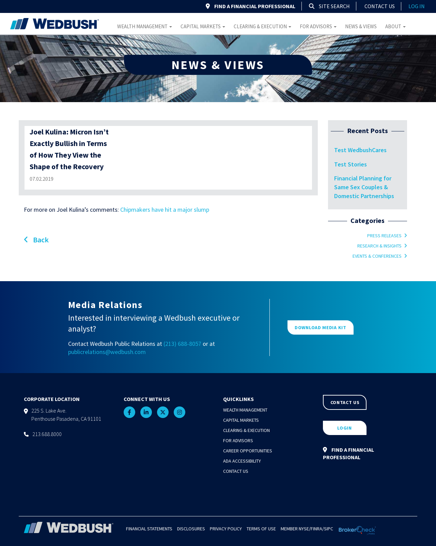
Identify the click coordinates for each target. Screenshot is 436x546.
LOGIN (344, 428)
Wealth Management (144, 26)
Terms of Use (261, 529)
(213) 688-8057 (182, 344)
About (395, 26)
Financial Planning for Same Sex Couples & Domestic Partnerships (364, 186)
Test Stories (350, 164)
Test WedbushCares (360, 150)
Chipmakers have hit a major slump (164, 209)
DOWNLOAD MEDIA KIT (320, 327)
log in (416, 6)
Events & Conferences (377, 256)
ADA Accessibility (242, 461)
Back (36, 239)
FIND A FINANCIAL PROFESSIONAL (250, 6)
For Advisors (318, 26)
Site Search (329, 6)
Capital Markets (203, 26)
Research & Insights (379, 246)
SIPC (328, 529)
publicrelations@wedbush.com (107, 352)
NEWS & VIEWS (218, 65)
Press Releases (384, 235)
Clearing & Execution (262, 26)
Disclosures (191, 529)
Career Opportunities (247, 451)
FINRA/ (317, 529)
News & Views (361, 26)
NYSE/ (305, 529)
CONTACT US (345, 402)
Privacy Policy (226, 529)
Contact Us (379, 6)
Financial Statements (149, 529)
